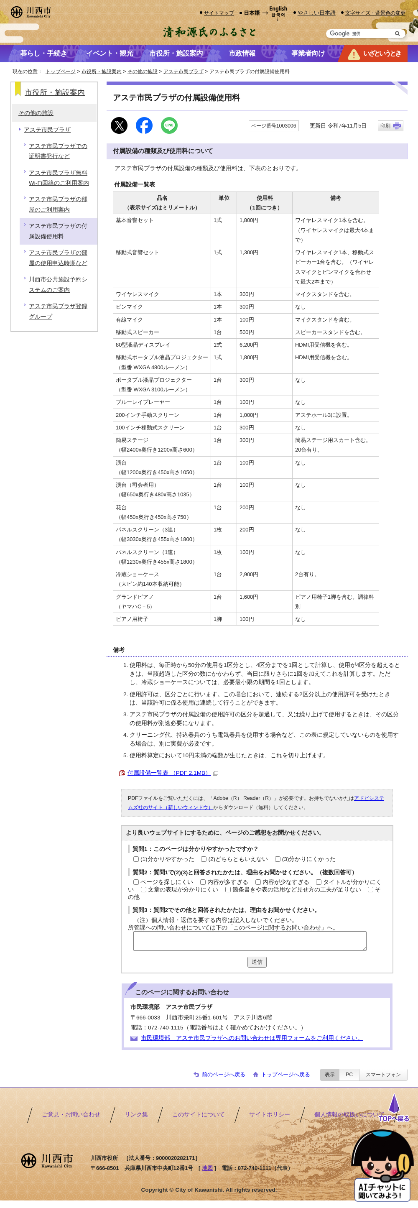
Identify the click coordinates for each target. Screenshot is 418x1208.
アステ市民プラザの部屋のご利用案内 (58, 204)
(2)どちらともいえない (238, 859)
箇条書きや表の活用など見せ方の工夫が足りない (296, 889)
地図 (207, 1168)
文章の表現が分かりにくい (183, 889)
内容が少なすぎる (286, 882)
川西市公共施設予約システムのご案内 (58, 284)
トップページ (61, 71)
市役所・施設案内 (102, 71)
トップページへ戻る (285, 1074)
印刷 (385, 126)
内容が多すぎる (227, 882)
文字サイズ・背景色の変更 (375, 12)
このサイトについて (198, 1114)
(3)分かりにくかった (309, 859)
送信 (257, 962)
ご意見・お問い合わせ (71, 1114)
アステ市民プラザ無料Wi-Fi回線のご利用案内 (59, 178)
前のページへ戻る (223, 1074)
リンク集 (136, 1114)
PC (349, 1075)
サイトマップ (219, 12)
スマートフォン (383, 1075)
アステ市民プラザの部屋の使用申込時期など (58, 258)
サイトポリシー (269, 1114)
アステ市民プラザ (183, 71)
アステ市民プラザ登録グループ (58, 311)
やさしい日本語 (317, 13)
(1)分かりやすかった (167, 859)
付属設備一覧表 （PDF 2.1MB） (172, 773)
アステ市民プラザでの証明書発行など (58, 151)
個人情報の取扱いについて (349, 1114)
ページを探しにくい (166, 882)
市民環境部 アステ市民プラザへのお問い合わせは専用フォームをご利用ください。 (252, 1038)
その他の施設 (142, 71)
